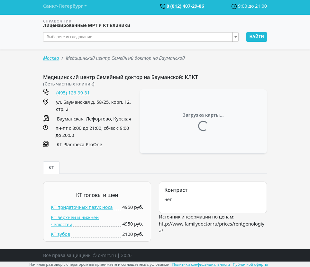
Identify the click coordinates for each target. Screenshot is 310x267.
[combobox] (141, 37)
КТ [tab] (51, 168)
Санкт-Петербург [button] (63, 6)
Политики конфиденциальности (201, 264)
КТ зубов (60, 234)
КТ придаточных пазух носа (82, 207)
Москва (51, 58)
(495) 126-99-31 (73, 93)
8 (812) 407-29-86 (185, 6)
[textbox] (139, 37)
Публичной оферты (250, 264)
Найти (256, 36)
